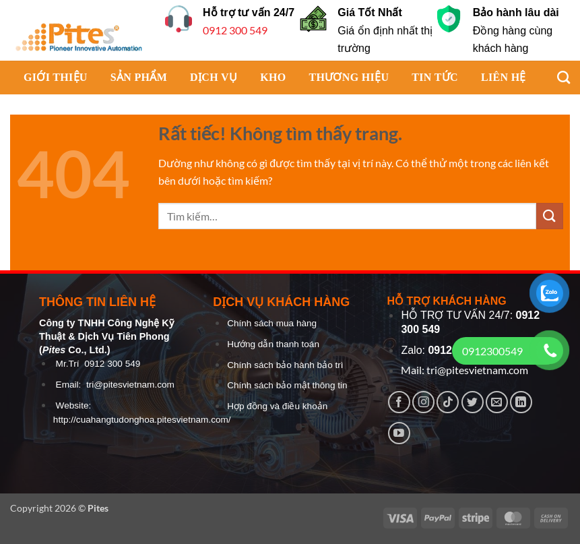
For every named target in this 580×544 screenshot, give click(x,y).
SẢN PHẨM (138, 77)
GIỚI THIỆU (56, 77)
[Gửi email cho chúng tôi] (497, 402)
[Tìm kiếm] (557, 77)
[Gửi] (549, 216)
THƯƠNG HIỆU (349, 77)
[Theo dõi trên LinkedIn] (521, 402)
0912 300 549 (235, 30)
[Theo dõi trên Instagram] (423, 402)
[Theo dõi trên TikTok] (448, 402)
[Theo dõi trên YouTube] (399, 433)
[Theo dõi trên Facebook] (399, 402)
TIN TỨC (435, 77)
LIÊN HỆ (503, 77)
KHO (273, 77)
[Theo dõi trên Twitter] (472, 402)
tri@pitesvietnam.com (130, 385)
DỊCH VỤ (213, 77)
